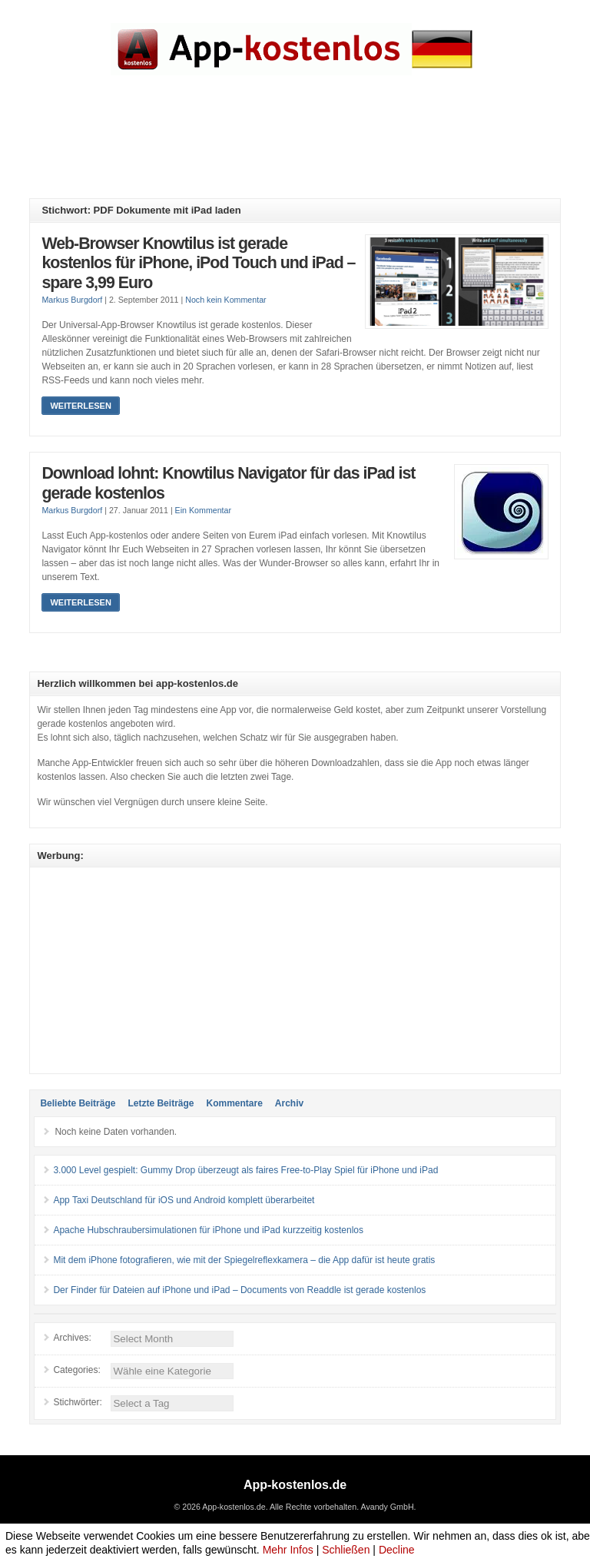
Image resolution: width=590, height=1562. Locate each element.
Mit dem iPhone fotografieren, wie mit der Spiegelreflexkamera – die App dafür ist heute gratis (244, 1260)
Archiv (289, 1103)
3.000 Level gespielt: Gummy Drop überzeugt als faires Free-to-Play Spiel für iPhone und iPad (245, 1170)
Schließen (346, 1550)
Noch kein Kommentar (225, 299)
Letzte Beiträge (161, 1103)
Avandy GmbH (386, 1506)
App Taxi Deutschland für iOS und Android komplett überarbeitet (183, 1200)
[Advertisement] (308, 148)
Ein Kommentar (203, 510)
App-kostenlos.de (295, 1484)
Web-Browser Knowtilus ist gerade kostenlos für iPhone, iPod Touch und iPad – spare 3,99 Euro (198, 263)
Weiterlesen (80, 405)
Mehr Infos (288, 1550)
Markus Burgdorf (71, 299)
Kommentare (234, 1103)
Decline (397, 1550)
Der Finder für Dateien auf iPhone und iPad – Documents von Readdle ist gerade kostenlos (239, 1290)
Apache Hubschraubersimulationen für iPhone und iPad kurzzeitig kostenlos (208, 1230)
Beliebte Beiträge (77, 1103)
